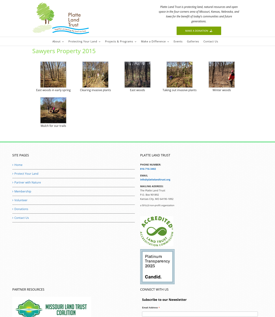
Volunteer (21, 200)
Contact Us (21, 218)
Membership (22, 191)
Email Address (151, 308)
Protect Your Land (26, 174)
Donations (21, 209)
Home (18, 165)
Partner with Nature (27, 182)
